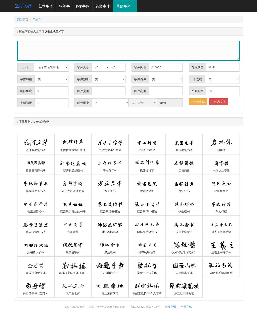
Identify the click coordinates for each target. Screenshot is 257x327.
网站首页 (22, 19)
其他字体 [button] (125, 6)
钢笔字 (64, 6)
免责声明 (170, 306)
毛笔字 (37, 19)
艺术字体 (47, 6)
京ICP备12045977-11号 (145, 306)
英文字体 (103, 6)
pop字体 (82, 6)
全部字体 (186, 306)
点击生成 (198, 102)
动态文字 (219, 102)
